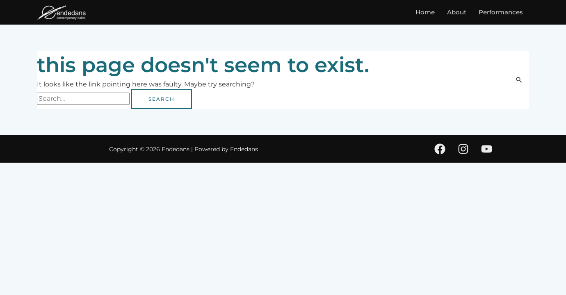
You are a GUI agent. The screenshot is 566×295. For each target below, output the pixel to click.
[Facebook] (439, 148)
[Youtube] (486, 148)
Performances (501, 12)
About (456, 12)
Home (425, 12)
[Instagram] (463, 148)
